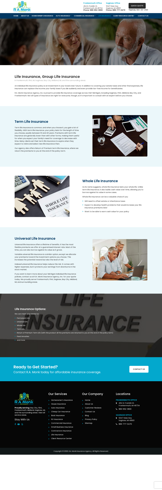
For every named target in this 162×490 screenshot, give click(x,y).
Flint (40, 407)
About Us (89, 404)
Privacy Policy (91, 419)
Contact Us (90, 411)
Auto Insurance (58, 407)
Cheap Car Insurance (60, 411)
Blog (87, 415)
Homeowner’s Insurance (62, 400)
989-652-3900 (96, 10)
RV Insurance (57, 419)
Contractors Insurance (61, 431)
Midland (30, 410)
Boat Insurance (58, 415)
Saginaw (38, 410)
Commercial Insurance (61, 423)
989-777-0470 (118, 10)
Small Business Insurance (62, 427)
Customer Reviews (93, 407)
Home (87, 400)
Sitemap (88, 423)
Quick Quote (137, 5)
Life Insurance (57, 434)
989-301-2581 (142, 10)
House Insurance (58, 404)
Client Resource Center (61, 438)
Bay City (33, 407)
